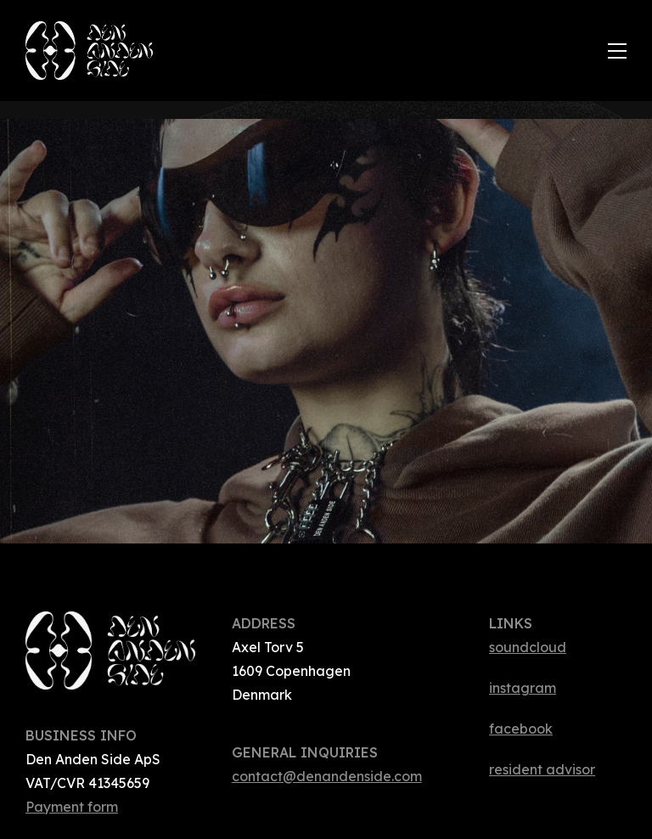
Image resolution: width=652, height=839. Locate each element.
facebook (521, 728)
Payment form (71, 806)
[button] (617, 51)
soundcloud (527, 647)
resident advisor (542, 769)
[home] (316, 50)
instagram (522, 687)
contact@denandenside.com (327, 776)
